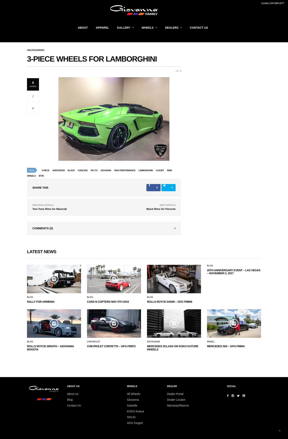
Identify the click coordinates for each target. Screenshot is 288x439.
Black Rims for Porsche (161, 208)
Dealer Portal (175, 394)
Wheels (148, 27)
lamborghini (145, 170)
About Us (73, 394)
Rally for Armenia (41, 301)
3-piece (45, 170)
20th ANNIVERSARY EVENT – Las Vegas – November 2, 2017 (233, 272)
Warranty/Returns (178, 405)
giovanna (106, 170)
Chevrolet (93, 342)
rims (169, 170)
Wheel (211, 342)
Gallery (123, 27)
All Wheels (133, 394)
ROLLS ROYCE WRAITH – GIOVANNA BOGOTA (50, 348)
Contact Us (199, 27)
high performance (124, 170)
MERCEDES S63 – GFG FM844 (226, 346)
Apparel (102, 27)
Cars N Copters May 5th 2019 (108, 301)
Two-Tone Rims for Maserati (49, 208)
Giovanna (133, 399)
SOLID (131, 417)
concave (83, 170)
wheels (31, 176)
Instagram (153, 342)
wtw (41, 176)
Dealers (171, 27)
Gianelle (132, 405)
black (71, 170)
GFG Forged (135, 423)
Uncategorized (35, 50)
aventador (58, 170)
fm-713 (94, 170)
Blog (30, 297)
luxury (160, 170)
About (83, 27)
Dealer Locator (176, 399)
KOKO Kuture (135, 411)
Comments (42, 228)
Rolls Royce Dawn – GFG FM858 (169, 301)
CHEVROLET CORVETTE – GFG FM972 (111, 346)
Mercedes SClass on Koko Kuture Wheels (172, 348)
